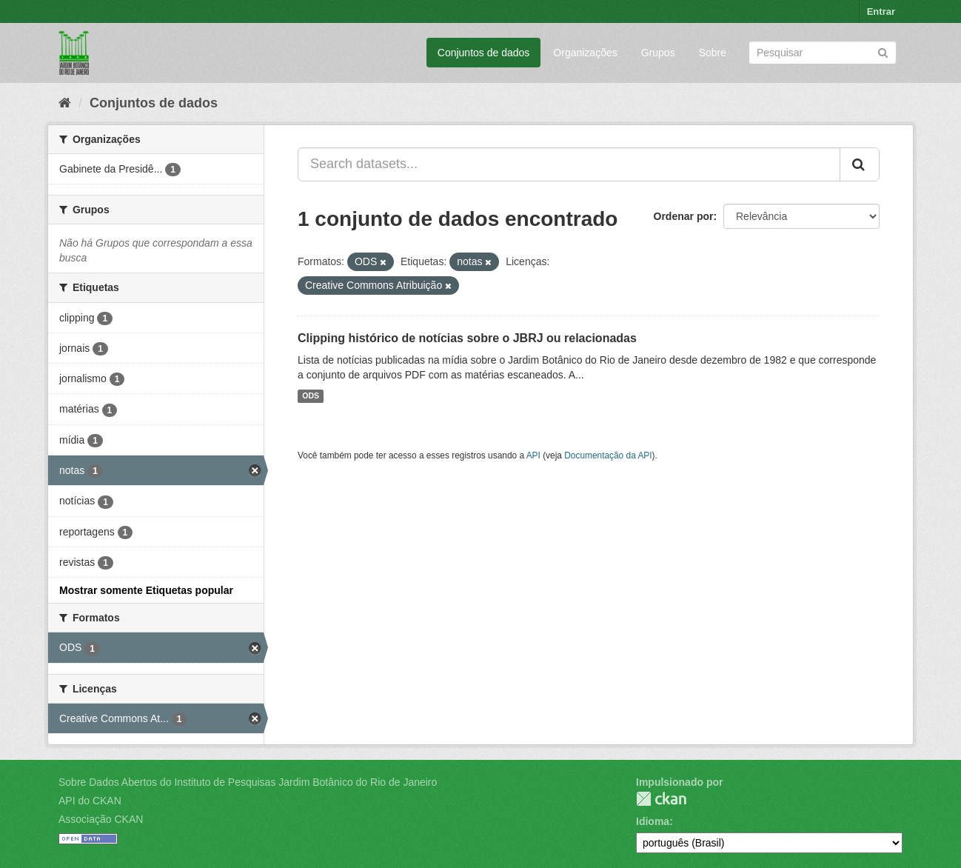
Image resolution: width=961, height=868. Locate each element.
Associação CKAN (100, 819)
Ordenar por (684, 216)
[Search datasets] (823, 52)
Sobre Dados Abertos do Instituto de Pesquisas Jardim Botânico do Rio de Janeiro (247, 782)
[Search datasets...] (569, 164)
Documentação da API (608, 455)
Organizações (585, 53)
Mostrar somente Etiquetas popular (146, 590)
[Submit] (883, 51)
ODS (310, 396)
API (533, 455)
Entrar (881, 11)
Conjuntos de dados (484, 53)
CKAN (661, 799)
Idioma (652, 821)
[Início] (64, 103)
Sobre (712, 53)
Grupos (658, 53)
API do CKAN (89, 801)
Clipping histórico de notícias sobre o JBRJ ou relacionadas (467, 338)
